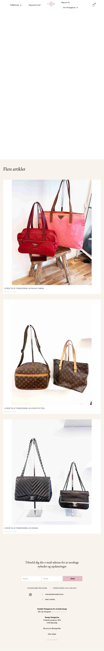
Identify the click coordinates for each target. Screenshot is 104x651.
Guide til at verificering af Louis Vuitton (24, 408)
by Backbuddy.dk (52, 640)
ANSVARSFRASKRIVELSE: (55, 594)
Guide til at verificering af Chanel (21, 528)
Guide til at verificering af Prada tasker (24, 288)
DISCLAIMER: (50, 600)
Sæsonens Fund (34, 5)
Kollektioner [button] (16, 5)
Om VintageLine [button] (70, 8)
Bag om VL (66, 2)
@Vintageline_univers (59, 612)
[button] (53, 594)
